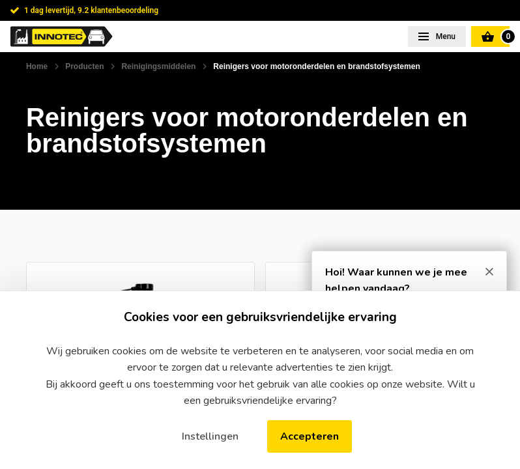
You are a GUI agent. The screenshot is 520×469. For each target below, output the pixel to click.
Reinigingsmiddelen (158, 66)
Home (37, 66)
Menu (444, 36)
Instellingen (210, 436)
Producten (84, 66)
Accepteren (309, 436)
